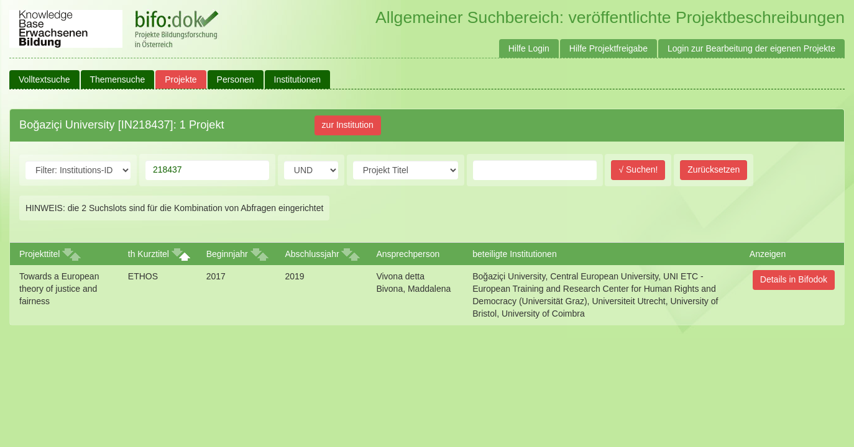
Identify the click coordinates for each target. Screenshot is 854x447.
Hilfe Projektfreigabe (608, 48)
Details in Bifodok (793, 279)
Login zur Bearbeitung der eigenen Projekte (751, 48)
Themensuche (117, 79)
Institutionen (297, 79)
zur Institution (348, 125)
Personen (235, 79)
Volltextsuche (44, 79)
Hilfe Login (528, 48)
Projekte (180, 79)
